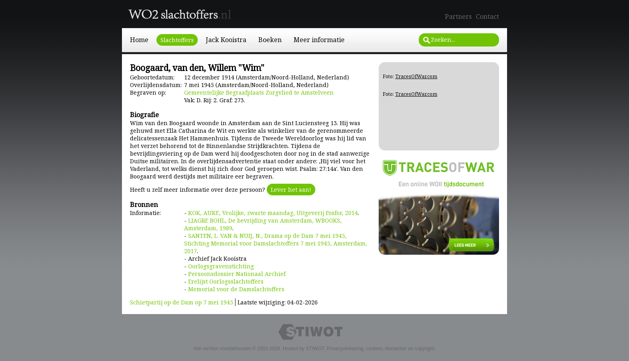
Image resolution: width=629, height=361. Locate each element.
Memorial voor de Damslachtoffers (236, 289)
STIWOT (315, 348)
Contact (487, 16)
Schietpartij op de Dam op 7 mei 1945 (181, 302)
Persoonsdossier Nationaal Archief (237, 274)
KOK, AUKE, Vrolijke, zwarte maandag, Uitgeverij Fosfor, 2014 (273, 213)
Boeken (270, 39)
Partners (458, 16)
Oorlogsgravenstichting (221, 266)
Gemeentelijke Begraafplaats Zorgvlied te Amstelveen (259, 92)
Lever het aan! (291, 189)
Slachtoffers (177, 40)
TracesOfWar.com (416, 76)
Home (139, 39)
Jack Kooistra (226, 39)
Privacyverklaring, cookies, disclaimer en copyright (380, 348)
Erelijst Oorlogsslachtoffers (226, 281)
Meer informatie (319, 39)
